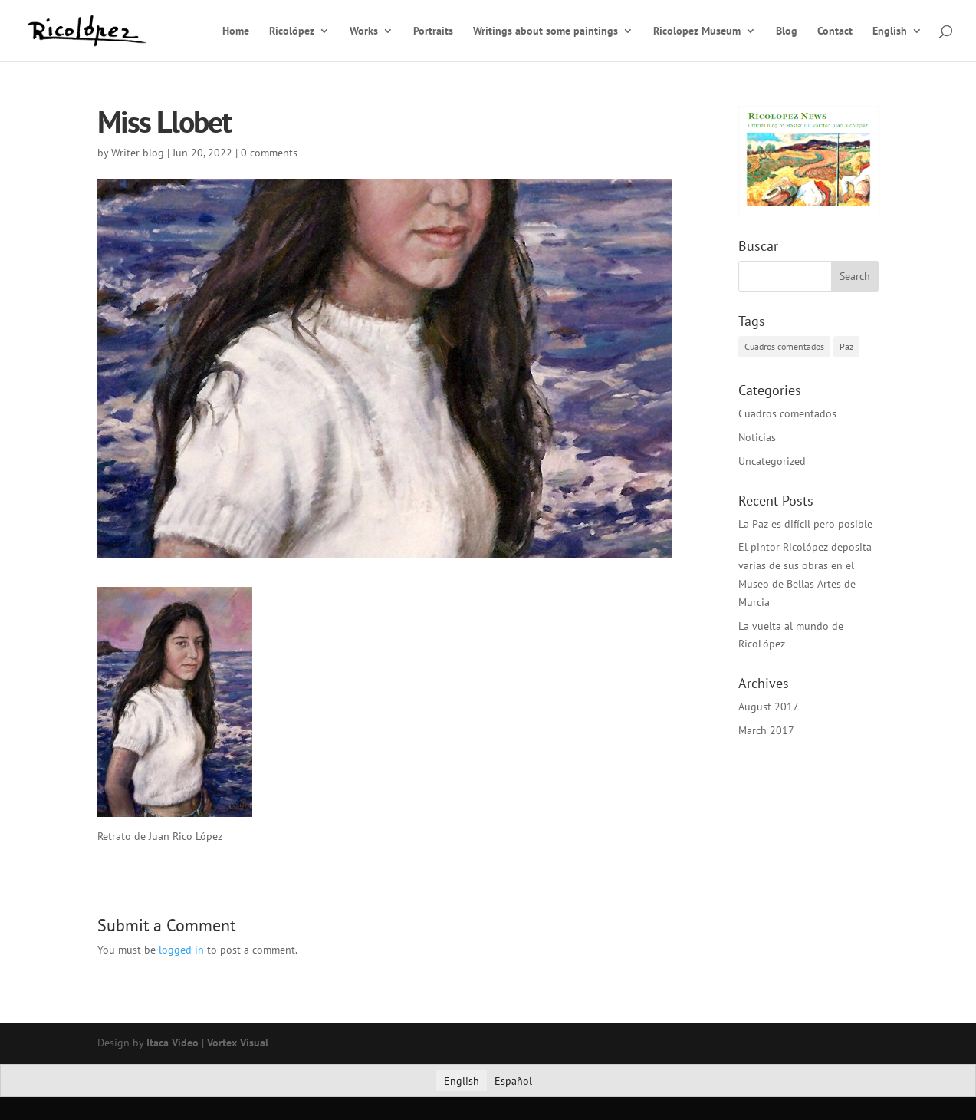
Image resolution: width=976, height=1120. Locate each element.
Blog (786, 31)
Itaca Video (172, 1042)
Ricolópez (291, 31)
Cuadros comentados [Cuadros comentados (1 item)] (784, 346)
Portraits (433, 31)
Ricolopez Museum (697, 31)
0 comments (269, 153)
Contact (835, 31)
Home (235, 31)
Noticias (757, 437)
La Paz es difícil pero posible (805, 524)
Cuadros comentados (787, 413)
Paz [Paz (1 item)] (846, 346)
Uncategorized (772, 461)
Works (364, 31)
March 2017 (766, 730)
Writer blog (137, 153)
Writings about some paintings (545, 31)
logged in (181, 950)
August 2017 (768, 706)
